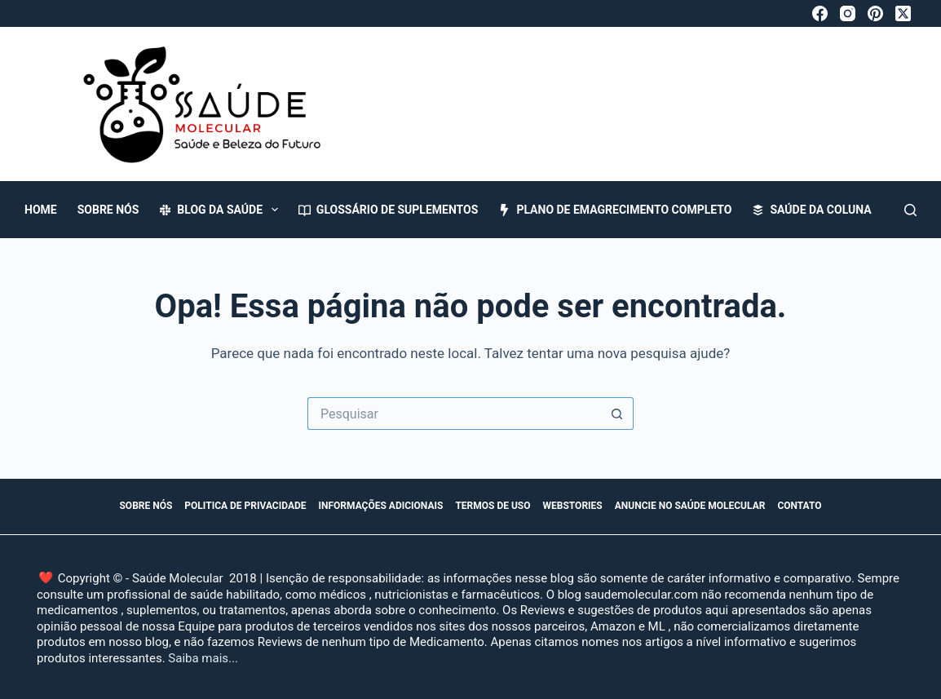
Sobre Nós (108, 209)
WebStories (573, 505)
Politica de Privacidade (245, 505)
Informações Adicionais (381, 505)
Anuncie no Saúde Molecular (690, 505)
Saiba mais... (203, 658)
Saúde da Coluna (811, 209)
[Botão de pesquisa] (617, 413)
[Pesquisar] (910, 210)
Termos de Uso (492, 505)
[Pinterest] (875, 13)
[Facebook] (820, 13)
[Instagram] (847, 13)
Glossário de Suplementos (388, 209)
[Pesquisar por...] (454, 413)
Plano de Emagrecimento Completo (614, 209)
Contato (799, 505)
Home (40, 209)
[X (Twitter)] (903, 13)
